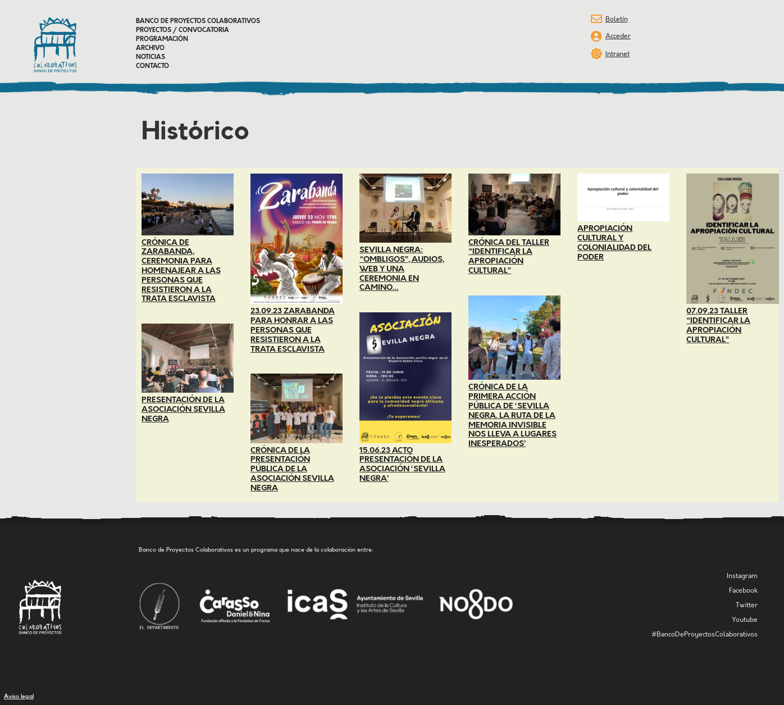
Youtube (745, 620)
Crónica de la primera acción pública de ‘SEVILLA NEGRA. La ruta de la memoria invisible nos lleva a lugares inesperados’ (512, 415)
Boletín (616, 19)
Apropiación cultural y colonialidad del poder (614, 242)
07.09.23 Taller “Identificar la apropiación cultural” (718, 325)
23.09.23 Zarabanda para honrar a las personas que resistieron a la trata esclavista (292, 330)
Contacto (152, 66)
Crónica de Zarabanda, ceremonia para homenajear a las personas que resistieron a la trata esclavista (181, 271)
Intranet (617, 54)
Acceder (618, 36)
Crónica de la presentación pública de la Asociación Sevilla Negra (292, 469)
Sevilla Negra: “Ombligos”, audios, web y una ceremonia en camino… (401, 268)
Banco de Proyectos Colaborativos (198, 21)
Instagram (742, 576)
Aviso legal (19, 696)
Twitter (747, 605)
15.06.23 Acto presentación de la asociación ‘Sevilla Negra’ (402, 464)
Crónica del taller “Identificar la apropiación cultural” (508, 256)
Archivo (150, 48)
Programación (162, 39)
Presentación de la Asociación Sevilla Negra (183, 409)
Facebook (743, 590)
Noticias (150, 57)
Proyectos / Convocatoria (182, 30)
